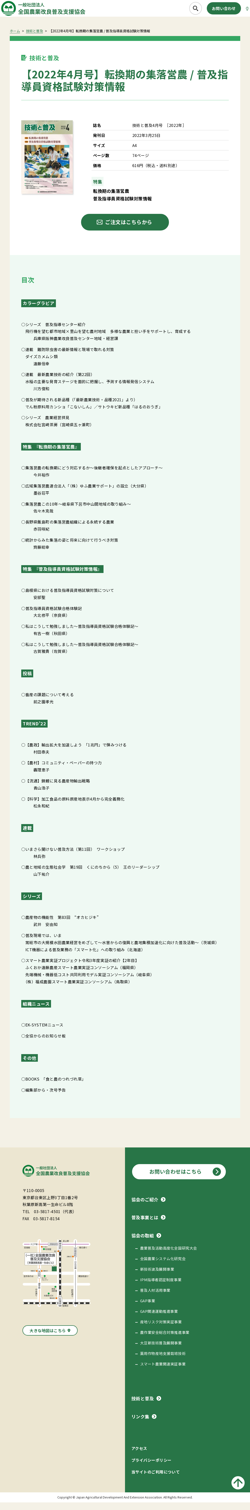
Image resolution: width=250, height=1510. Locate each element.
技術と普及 (34, 38)
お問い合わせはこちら (175, 1179)
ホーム (15, 38)
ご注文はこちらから (128, 229)
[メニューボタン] (238, 11)
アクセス (139, 1456)
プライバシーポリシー (151, 1468)
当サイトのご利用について (155, 1479)
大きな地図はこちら (48, 1338)
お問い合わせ (210, 11)
